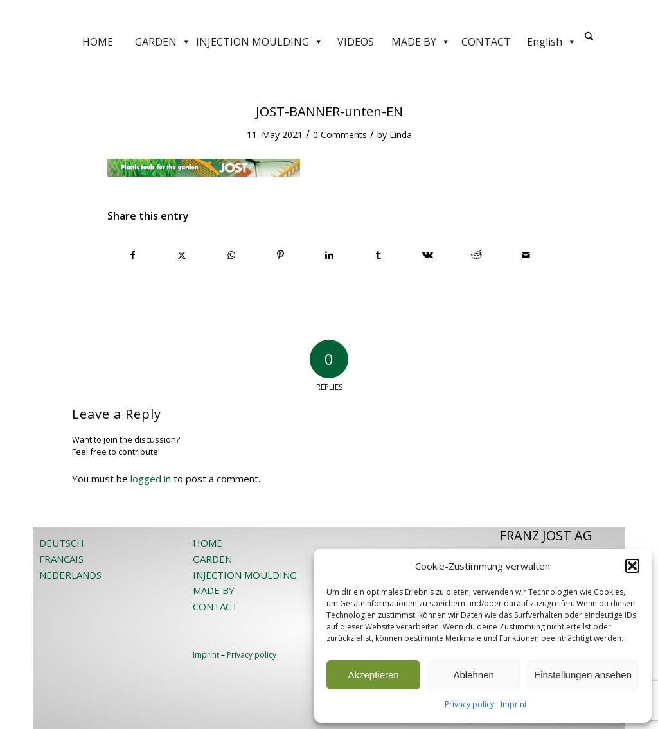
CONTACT (486, 42)
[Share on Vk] (428, 255)
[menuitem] (589, 42)
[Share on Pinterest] (280, 255)
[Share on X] (181, 255)
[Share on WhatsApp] (231, 255)
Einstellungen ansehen (583, 674)
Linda (400, 134)
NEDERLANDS (70, 574)
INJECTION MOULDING (259, 42)
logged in (150, 478)
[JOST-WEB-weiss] (329, 14)
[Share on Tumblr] (378, 255)
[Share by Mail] (526, 255)
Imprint (514, 704)
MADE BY (420, 42)
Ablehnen (473, 674)
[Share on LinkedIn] (329, 255)
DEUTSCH (61, 542)
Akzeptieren (373, 674)
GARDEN (163, 42)
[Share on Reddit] (476, 255)
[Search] (589, 37)
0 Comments (340, 134)
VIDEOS (355, 42)
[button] (632, 565)
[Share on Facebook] (132, 255)
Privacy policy (469, 704)
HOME (97, 42)
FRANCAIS (61, 558)
